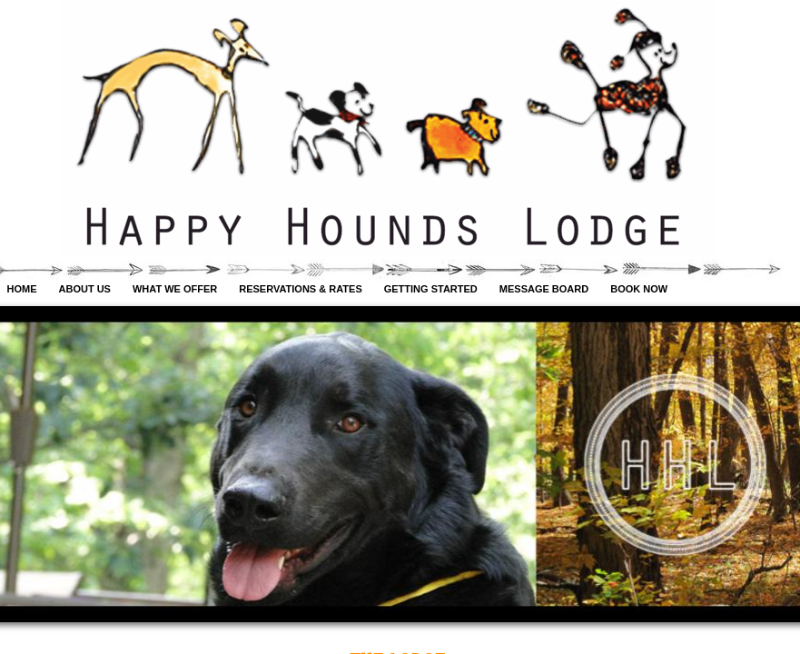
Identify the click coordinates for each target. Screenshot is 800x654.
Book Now (638, 288)
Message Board (543, 288)
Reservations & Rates (300, 288)
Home (22, 288)
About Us (85, 288)
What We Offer (175, 288)
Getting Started (431, 288)
